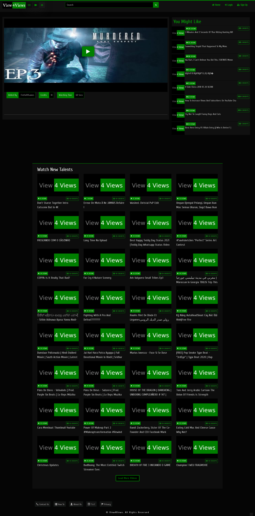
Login (229, 5)
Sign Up (242, 5)
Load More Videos (127, 478)
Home (216, 5)
